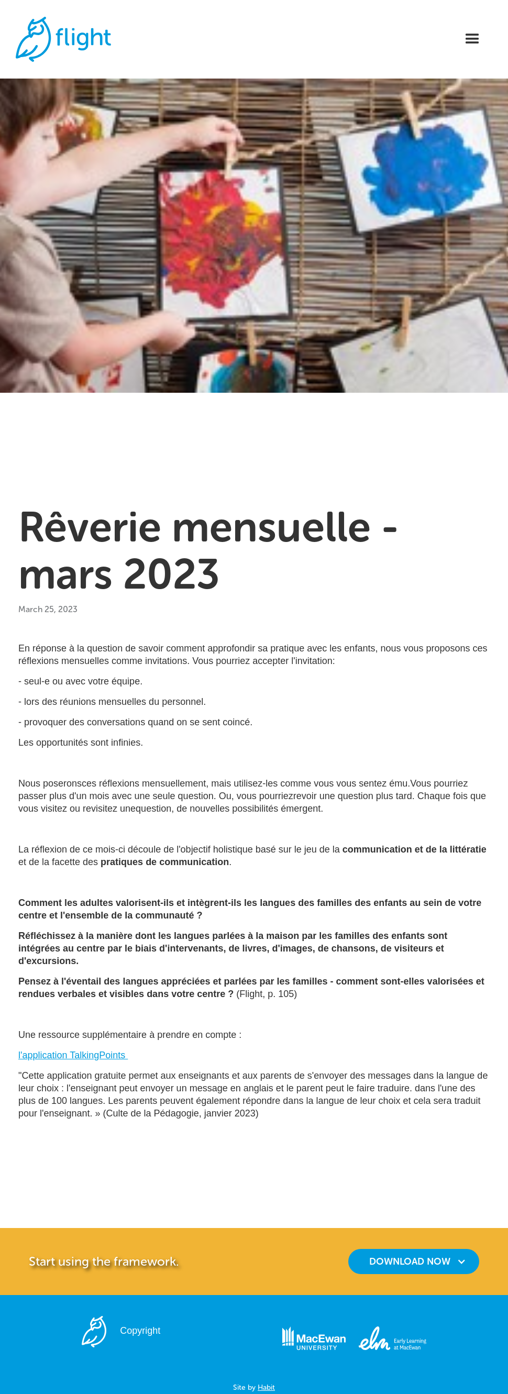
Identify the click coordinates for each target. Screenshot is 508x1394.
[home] (63, 39)
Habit (266, 1387)
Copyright (140, 1330)
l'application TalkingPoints (73, 1055)
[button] (472, 39)
